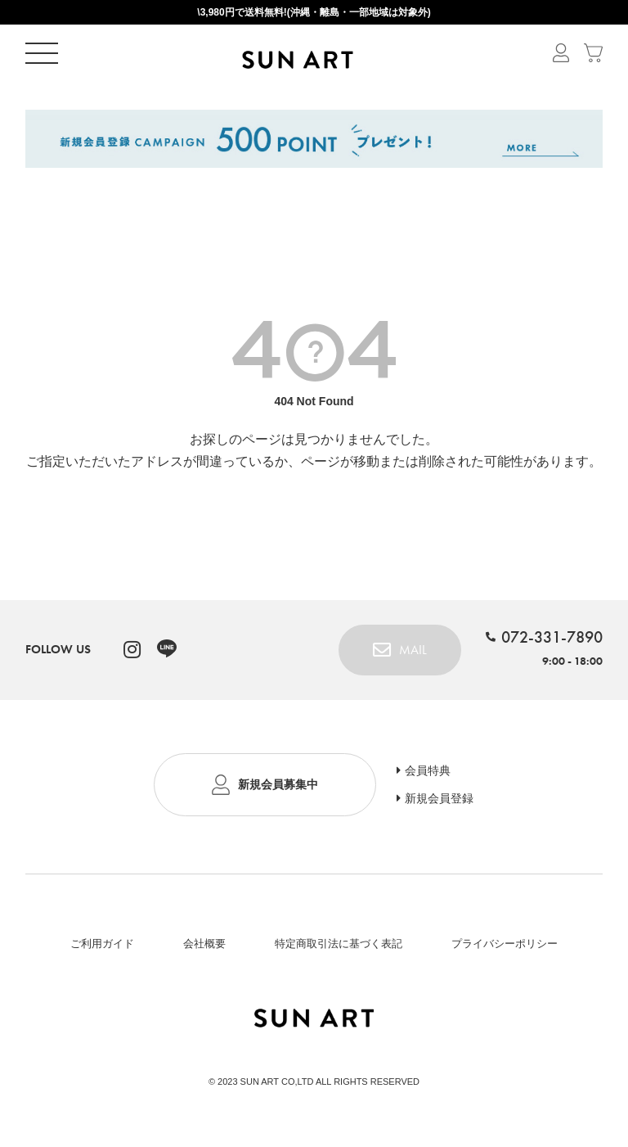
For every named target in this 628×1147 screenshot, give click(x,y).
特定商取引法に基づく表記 (338, 943)
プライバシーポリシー (504, 943)
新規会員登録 (439, 798)
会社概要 (204, 943)
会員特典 (428, 770)
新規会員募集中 (278, 784)
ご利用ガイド (102, 943)
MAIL (413, 649)
